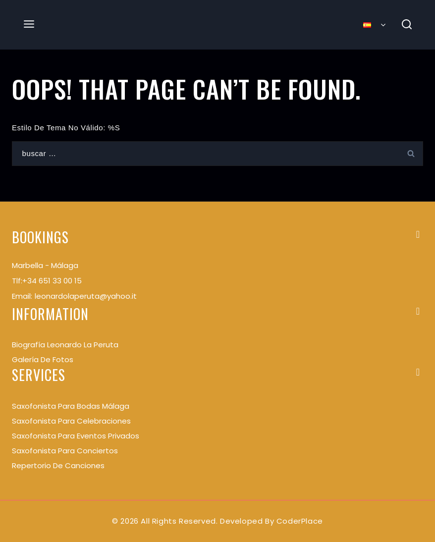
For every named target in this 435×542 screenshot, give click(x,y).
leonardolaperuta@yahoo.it (86, 296)
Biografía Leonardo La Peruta (65, 344)
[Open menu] (29, 24)
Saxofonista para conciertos (65, 450)
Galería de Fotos (42, 359)
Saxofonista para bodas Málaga (70, 406)
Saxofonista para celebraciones (71, 421)
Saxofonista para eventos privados (75, 436)
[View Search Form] (407, 25)
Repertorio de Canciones (58, 465)
